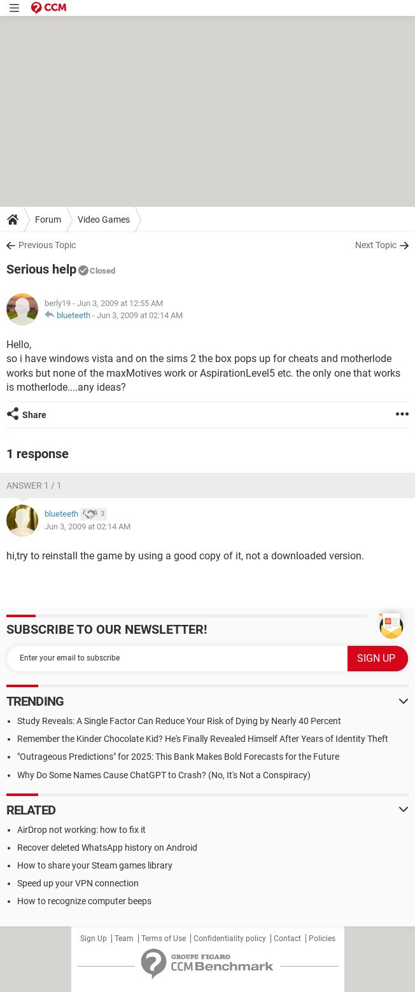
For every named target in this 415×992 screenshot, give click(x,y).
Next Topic (376, 245)
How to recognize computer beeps (84, 901)
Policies (322, 938)
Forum (48, 219)
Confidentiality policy (229, 938)
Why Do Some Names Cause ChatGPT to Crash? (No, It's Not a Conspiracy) (164, 775)
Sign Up (93, 938)
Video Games (104, 219)
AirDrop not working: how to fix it (81, 830)
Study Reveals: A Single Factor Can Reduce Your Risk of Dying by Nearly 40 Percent (179, 721)
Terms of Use (163, 938)
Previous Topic (47, 245)
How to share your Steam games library (94, 865)
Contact (287, 938)
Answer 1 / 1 (34, 485)
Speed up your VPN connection (78, 883)
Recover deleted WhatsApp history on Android (107, 847)
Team (124, 938)
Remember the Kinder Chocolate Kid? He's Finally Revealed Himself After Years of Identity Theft (202, 739)
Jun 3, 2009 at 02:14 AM (140, 315)
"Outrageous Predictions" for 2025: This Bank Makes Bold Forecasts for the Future (178, 756)
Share (34, 415)
